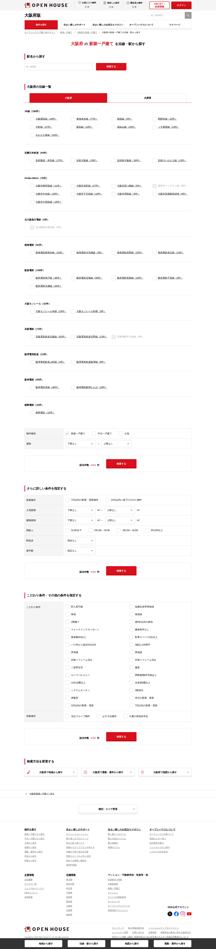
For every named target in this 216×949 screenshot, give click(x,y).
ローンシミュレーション (77, 834)
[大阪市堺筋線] (114, 194)
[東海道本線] (73, 119)
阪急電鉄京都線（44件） (49, 286)
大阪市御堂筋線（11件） (49, 185)
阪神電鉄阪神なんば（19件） (91, 387)
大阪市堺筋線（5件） (128, 193)
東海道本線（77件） (87, 118)
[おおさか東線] (32, 135)
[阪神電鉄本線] (32, 388)
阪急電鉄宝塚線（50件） (89, 277)
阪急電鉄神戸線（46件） (49, 277)
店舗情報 (71, 875)
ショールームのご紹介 (160, 847)
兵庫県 (147, 98)
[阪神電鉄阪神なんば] (73, 388)
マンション (113, 893)
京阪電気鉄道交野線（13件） (91, 336)
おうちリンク (114, 901)
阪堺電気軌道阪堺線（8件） (91, 362)
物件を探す (41, 24)
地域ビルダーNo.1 (158, 838)
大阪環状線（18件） (46, 118)
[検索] (188, 15)
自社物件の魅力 (157, 843)
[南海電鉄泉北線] (155, 253)
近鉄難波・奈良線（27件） (50, 160)
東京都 (69, 879)
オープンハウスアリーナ (119, 906)
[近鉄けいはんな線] (155, 161)
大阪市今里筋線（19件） (49, 202)
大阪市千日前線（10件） (89, 193)
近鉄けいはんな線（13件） (172, 160)
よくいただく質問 (120, 932)
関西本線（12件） (167, 118)
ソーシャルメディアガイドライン (163, 928)
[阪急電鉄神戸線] (32, 278)
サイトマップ (118, 928)
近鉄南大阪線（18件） (129, 160)
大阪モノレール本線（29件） (51, 311)
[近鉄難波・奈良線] (32, 161)
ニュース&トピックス (34, 888)
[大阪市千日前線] (73, 194)
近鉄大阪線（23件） (87, 160)
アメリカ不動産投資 (117, 897)
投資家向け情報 (115, 879)
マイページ (174, 24)
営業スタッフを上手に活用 (78, 856)
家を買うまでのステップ (77, 838)
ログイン (181, 5)
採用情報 (28, 897)
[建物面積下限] (80, 520)
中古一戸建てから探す (34, 838)
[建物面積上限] (120, 520)
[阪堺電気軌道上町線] (32, 362)
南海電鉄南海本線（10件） (50, 252)
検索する (111, 66)
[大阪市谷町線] (73, 186)
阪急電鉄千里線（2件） (170, 277)
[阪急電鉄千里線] (155, 278)
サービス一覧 (30, 884)
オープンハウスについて (141, 24)
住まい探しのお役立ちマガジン (108, 24)
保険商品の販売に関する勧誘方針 (175, 932)
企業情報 (29, 875)
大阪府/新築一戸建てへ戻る (42, 794)
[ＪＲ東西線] (155, 127)
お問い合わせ (138, 932)
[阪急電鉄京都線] (32, 286)
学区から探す (30, 856)
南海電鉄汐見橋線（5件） (90, 252)
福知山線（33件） (126, 127)
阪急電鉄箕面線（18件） (130, 277)
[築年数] (80, 550)
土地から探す (30, 843)
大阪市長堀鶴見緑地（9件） (173, 193)
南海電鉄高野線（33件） (130, 252)
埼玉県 (69, 888)
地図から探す (132, 943)
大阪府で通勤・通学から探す (108, 772)
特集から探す (30, 860)
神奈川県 (70, 884)
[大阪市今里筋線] (32, 202)
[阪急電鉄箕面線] (114, 278)
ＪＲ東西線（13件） (169, 127)
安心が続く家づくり (75, 843)
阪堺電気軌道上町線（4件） (50, 362)
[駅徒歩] (80, 540)
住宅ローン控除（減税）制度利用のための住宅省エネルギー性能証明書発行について (150, 937)
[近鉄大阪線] (73, 161)
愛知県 (69, 901)
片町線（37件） (44, 127)
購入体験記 (113, 843)
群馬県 (69, 897)
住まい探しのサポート (75, 24)
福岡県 (69, 915)
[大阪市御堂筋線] (32, 186)
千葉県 (69, 893)
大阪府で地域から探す (51, 772)
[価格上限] (116, 443)
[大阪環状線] (32, 119)
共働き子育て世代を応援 (77, 852)
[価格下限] (80, 443)
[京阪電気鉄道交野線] (73, 337)
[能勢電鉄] (32, 413)
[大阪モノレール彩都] (73, 312)
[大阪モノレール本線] (32, 312)
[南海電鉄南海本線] (32, 253)
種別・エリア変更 (117, 809)
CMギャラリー (31, 893)
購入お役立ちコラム (117, 838)
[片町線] (32, 127)
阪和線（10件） (84, 127)
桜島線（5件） (125, 118)
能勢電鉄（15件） (45, 412)
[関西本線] (155, 119)
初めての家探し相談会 (76, 860)
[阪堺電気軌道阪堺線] (73, 362)
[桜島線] (114, 119)
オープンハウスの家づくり (162, 834)
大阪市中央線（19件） (48, 193)
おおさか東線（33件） (48, 135)
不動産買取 (113, 884)
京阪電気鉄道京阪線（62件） (51, 336)
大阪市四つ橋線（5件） (129, 185)
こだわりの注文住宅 (159, 852)
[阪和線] (73, 127)
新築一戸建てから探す (34, 834)
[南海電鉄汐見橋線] (73, 253)
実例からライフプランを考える (80, 847)
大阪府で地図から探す (165, 772)
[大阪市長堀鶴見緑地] (155, 194)
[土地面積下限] (80, 510)
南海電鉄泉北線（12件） (171, 252)
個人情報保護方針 (136, 928)
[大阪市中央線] (32, 194)
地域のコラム (114, 847)
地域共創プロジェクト (118, 910)
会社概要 (28, 879)
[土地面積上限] (120, 510)
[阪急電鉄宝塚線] (73, 278)
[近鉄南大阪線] (114, 161)
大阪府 (69, 906)
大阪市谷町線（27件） (88, 185)
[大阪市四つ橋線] (114, 186)
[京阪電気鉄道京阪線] (32, 337)
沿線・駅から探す (88, 943)
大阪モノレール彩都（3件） (91, 311)
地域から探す (46, 943)
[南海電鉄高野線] (114, 253)
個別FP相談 (71, 865)
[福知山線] (114, 127)
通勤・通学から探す (175, 943)
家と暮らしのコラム (117, 834)
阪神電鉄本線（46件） (48, 387)
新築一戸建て (114, 888)
